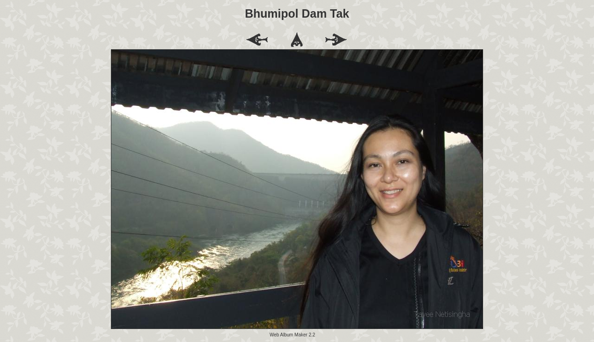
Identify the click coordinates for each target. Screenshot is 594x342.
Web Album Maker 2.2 (292, 334)
